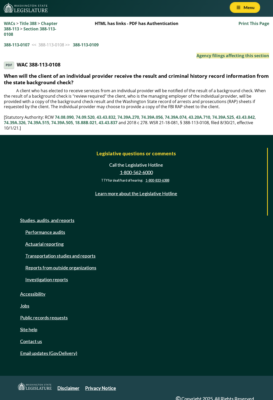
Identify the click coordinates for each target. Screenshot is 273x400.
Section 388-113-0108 (30, 31)
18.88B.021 (86, 122)
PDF (9, 65)
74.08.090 (64, 117)
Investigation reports (46, 279)
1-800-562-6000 (136, 172)
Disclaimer (68, 388)
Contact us (31, 341)
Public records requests (44, 317)
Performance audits (45, 232)
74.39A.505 (62, 122)
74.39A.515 (38, 122)
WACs (9, 23)
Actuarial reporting (44, 244)
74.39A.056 (152, 117)
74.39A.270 (128, 117)
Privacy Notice (100, 388)
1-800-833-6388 (157, 180)
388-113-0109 (86, 45)
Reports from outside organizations (60, 267)
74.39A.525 (223, 117)
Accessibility (32, 294)
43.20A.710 (199, 117)
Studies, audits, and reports (47, 220)
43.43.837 (108, 122)
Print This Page (253, 23)
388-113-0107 (17, 45)
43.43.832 (106, 117)
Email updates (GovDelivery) (48, 353)
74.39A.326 (14, 122)
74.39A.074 (175, 117)
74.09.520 (85, 117)
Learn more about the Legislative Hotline (136, 193)
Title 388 (28, 23)
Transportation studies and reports (60, 256)
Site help (28, 329)
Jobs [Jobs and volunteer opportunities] (24, 306)
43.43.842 (245, 117)
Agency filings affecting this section (233, 55)
